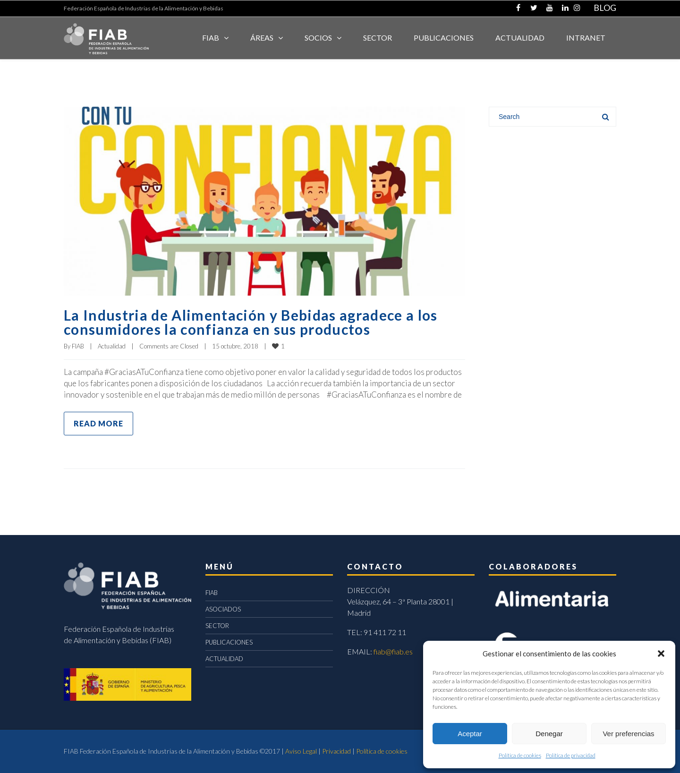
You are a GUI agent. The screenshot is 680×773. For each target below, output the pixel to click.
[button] (661, 653)
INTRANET (585, 37)
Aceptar (470, 734)
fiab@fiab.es (393, 651)
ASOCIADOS (223, 609)
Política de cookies (520, 755)
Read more (98, 423)
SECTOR (377, 37)
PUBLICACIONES (229, 642)
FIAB (210, 37)
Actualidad (112, 346)
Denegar (549, 734)
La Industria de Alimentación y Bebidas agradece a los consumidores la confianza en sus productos (251, 322)
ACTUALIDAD (519, 37)
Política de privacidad (570, 755)
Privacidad (336, 751)
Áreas (261, 37)
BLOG (605, 7)
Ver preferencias (628, 734)
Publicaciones (444, 37)
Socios (318, 37)
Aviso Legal (301, 751)
